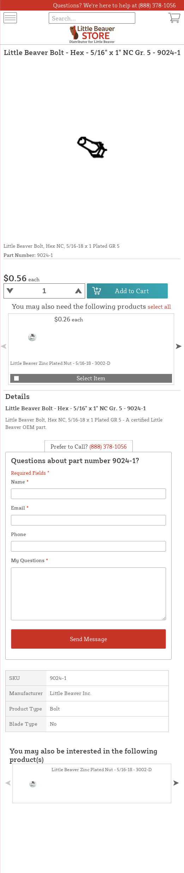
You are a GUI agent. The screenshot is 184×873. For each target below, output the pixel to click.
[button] (178, 346)
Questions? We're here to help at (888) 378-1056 (114, 5)
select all (159, 306)
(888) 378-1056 (107, 446)
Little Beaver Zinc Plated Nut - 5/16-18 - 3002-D (60, 363)
